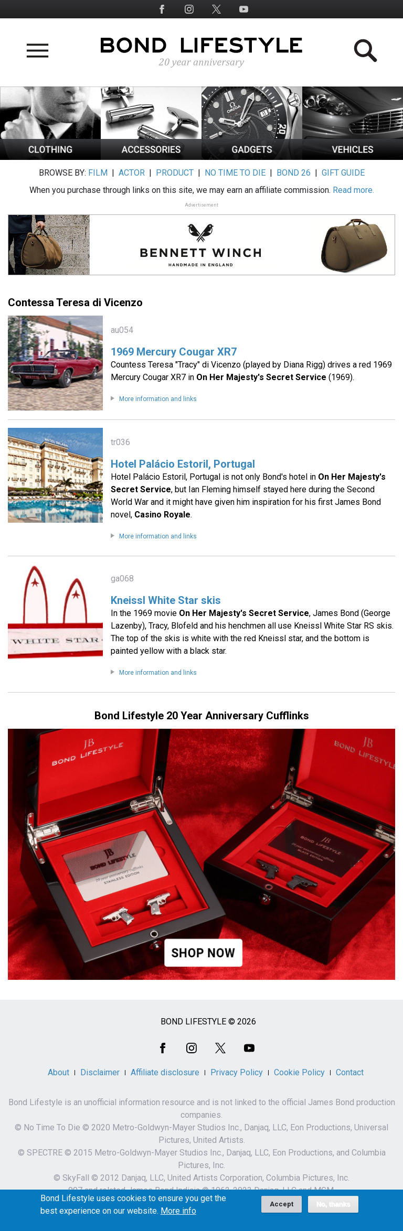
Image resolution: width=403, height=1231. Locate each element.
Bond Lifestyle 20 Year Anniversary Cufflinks (201, 715)
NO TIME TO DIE (235, 173)
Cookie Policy (299, 1072)
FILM (98, 173)
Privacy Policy (236, 1072)
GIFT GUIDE (343, 173)
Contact (350, 1072)
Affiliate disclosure (165, 1072)
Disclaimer (100, 1072)
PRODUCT (175, 173)
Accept (281, 1208)
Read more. (353, 190)
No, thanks (333, 1208)
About (58, 1072)
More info (178, 1215)
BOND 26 (294, 173)
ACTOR (132, 173)
